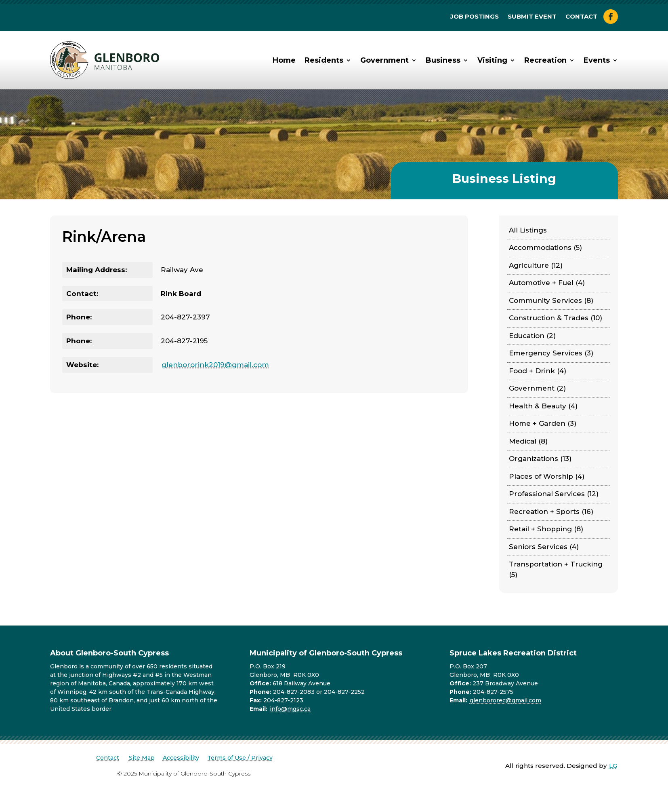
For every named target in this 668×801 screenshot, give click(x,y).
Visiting (492, 60)
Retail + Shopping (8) (546, 529)
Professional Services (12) (554, 494)
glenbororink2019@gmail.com (215, 365)
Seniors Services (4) (544, 547)
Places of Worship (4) (546, 476)
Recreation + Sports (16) (551, 511)
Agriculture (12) (536, 265)
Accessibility (181, 757)
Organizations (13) (540, 458)
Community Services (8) (551, 300)
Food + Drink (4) (537, 371)
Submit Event (532, 17)
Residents (324, 60)
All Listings (528, 230)
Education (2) (532, 336)
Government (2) (537, 388)
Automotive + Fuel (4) (547, 283)
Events (597, 60)
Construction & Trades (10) (555, 318)
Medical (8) (528, 441)
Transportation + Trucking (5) (556, 569)
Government (384, 60)
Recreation (545, 60)
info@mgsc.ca (290, 708)
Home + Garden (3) (542, 423)
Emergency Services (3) (551, 353)
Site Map (142, 757)
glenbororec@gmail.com (505, 700)
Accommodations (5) (545, 247)
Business (443, 60)
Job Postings (474, 17)
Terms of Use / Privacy (240, 757)
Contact (581, 17)
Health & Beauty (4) (543, 406)
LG (613, 765)
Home (284, 60)
